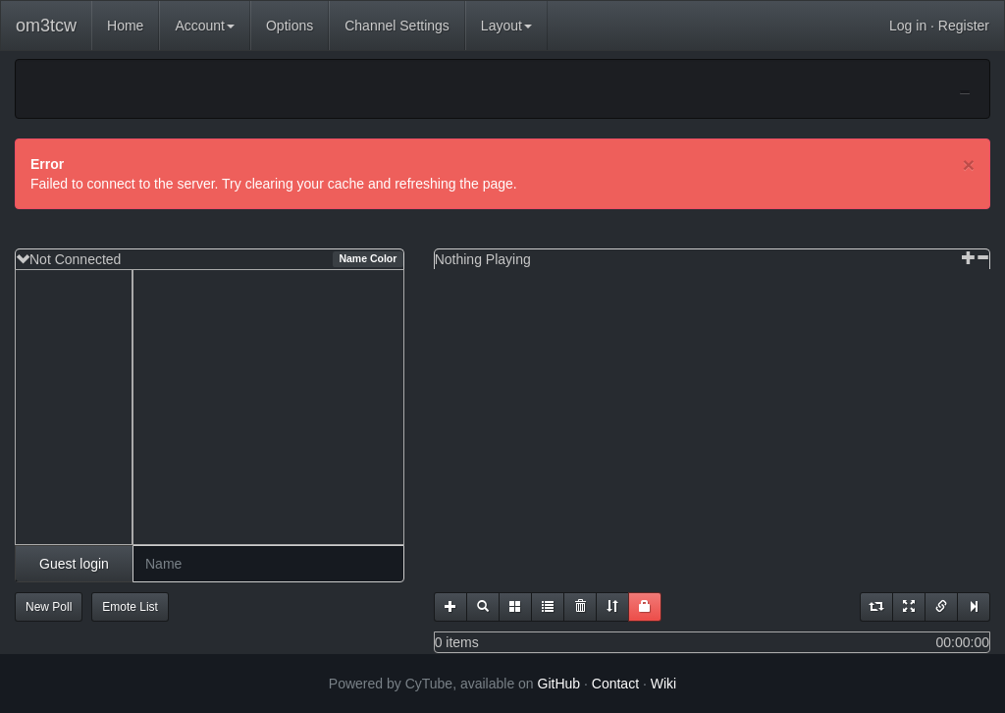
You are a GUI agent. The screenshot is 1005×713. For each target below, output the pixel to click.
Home (125, 25)
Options (289, 25)
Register (963, 25)
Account (205, 25)
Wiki (663, 683)
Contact (615, 683)
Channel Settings (397, 25)
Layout (506, 25)
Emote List (130, 607)
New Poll (49, 607)
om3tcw (46, 25)
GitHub (559, 683)
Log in (907, 25)
